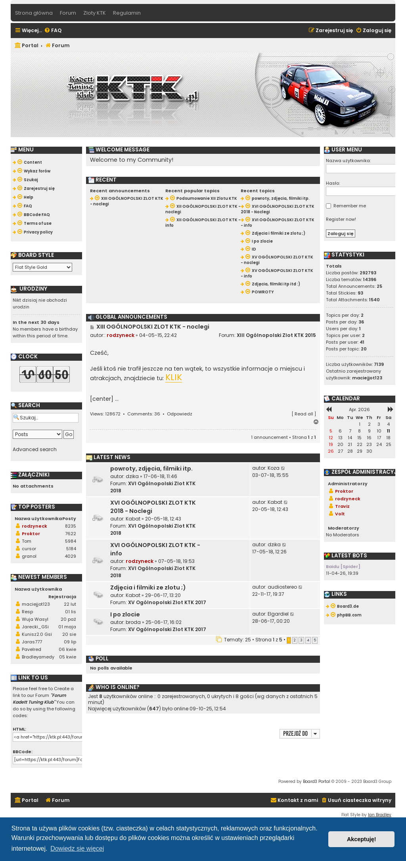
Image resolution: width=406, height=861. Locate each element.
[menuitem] (52, 30)
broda (133, 622)
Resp (27, 611)
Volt (340, 514)
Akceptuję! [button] (361, 839)
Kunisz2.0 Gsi (37, 634)
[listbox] (42, 267)
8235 (70, 526)
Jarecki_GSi (35, 627)
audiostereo (282, 587)
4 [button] (308, 640)
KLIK (173, 378)
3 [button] (301, 640)
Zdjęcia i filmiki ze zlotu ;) (148, 587)
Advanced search (35, 449)
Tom (26, 541)
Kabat (133, 518)
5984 (70, 541)
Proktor (31, 533)
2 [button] (295, 640)
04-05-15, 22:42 (158, 335)
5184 (71, 548)
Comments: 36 (143, 414)
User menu (343, 150)
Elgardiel (278, 613)
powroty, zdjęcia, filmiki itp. (151, 469)
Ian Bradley (379, 815)
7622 (70, 533)
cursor (29, 548)
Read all (304, 414)
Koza (274, 468)
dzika (132, 476)
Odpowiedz (179, 414)
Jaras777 (32, 642)
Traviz (342, 506)
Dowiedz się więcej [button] (77, 848)
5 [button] (315, 640)
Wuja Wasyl (35, 619)
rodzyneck (120, 335)
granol (29, 556)
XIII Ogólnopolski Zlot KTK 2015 (276, 335)
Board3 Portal (316, 781)
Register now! (341, 219)
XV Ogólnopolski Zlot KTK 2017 (167, 602)
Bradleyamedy (38, 657)
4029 (70, 556)
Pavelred (31, 649)
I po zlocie (125, 614)
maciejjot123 (36, 604)
